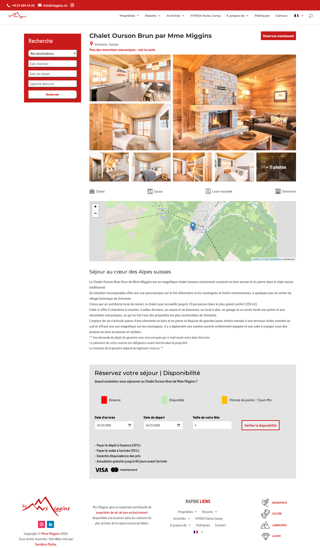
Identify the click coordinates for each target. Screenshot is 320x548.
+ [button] (95, 207)
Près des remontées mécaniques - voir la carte (122, 49)
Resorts (150, 15)
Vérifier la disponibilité (260, 425)
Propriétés (127, 15)
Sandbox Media (45, 544)
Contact (282, 15)
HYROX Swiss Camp (205, 15)
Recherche (52, 94)
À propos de (235, 15)
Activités (173, 15)
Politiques (262, 15)
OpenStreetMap (273, 259)
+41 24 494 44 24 (23, 5)
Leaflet (256, 259)
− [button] (95, 213)
